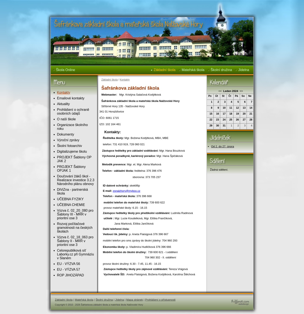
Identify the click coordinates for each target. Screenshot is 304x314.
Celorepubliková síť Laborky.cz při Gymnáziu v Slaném (75, 254)
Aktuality (63, 104)
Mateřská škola (193, 70)
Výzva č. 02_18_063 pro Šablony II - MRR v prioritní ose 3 (75, 241)
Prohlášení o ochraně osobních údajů (73, 111)
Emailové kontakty (70, 98)
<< (220, 91)
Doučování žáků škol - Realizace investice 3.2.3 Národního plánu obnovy (75, 180)
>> (241, 91)
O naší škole (66, 119)
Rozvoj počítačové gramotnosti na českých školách (74, 227)
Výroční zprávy (68, 140)
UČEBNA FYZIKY (70, 199)
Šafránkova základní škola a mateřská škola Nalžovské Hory (121, 3)
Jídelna (243, 70)
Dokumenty (65, 134)
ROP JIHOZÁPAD (70, 275)
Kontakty (63, 92)
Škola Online (65, 70)
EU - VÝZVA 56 (68, 264)
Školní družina (221, 70)
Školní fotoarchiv (69, 146)
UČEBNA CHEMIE (71, 205)
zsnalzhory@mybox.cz (126, 190)
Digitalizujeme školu (72, 151)
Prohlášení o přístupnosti (160, 299)
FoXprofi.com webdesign (228, 298)
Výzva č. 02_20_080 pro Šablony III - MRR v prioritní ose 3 (75, 214)
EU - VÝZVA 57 (68, 269)
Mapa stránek (134, 299)
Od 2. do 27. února (222, 146)
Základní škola (164, 70)
